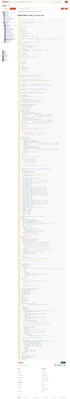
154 (19, 191)
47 (19, 70)
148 (19, 184)
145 (19, 181)
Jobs (18, 393)
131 (19, 165)
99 (19, 129)
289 (19, 344)
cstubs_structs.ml (9, 39)
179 (19, 219)
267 (19, 319)
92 (19, 121)
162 (19, 200)
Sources (6, 22)
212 (19, 257)
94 (19, 123)
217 (19, 262)
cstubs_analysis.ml (9, 28)
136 (19, 171)
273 (19, 326)
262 (19, 313)
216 (19, 261)
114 (19, 146)
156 (19, 193)
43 (19, 65)
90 (19, 119)
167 (19, 206)
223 (19, 269)
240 (19, 288)
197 (19, 240)
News (27, 1)
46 (19, 69)
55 (19, 79)
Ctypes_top (8, 21)
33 (19, 54)
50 (19, 73)
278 (19, 331)
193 (19, 235)
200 (19, 243)
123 (19, 156)
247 (19, 296)
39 (19, 61)
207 (19, 251)
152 (19, 189)
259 (19, 310)
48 (19, 71)
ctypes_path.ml (8, 40)
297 (19, 353)
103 (19, 133)
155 (19, 192)
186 (19, 227)
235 (19, 283)
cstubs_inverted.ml (9, 36)
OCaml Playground (45, 389)
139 (19, 174)
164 (19, 202)
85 (19, 113)
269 (19, 321)
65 (19, 90)
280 (19, 334)
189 (19, 231)
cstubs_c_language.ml (9, 29)
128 (19, 162)
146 (19, 182)
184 (19, 225)
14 (19, 33)
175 (19, 215)
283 (19, 337)
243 (19, 292)
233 (19, 280)
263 (19, 314)
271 (19, 323)
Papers (43, 386)
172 (19, 211)
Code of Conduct (63, 397)
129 (19, 163)
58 (19, 82)
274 (19, 327)
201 (19, 244)
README (6, 15)
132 (19, 166)
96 (19, 125)
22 (19, 42)
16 (19, 35)
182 (19, 223)
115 (19, 147)
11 (19, 29)
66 (19, 91)
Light (54, 362)
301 (19, 357)
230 (19, 277)
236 (19, 284)
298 (19, 354)
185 (19, 226)
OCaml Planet (20, 391)
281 (19, 335)
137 (19, 172)
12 (19, 30)
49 (19, 72)
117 (19, 149)
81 (19, 108)
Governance (45, 397)
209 (19, 253)
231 (19, 278)
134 (19, 168)
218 (19, 263)
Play (30, 1)
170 (19, 209)
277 (19, 330)
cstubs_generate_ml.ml (10, 35)
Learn (12, 1)
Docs (13, 8)
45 (19, 68)
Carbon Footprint (36, 397)
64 (19, 89)
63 (19, 88)
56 (19, 80)
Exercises (43, 384)
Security (26, 397)
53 (19, 77)
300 (19, 356)
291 (19, 346)
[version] (11, 6)
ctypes (4, 6)
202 (19, 245)
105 (19, 136)
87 (19, 115)
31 (19, 52)
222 (19, 268)
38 (19, 60)
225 (19, 271)
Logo (43, 391)
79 (19, 106)
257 (19, 308)
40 (19, 62)
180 (19, 220)
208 (19, 252)
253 (19, 303)
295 (19, 351)
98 (19, 128)
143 (19, 179)
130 (19, 164)
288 (19, 343)
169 (19, 208)
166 (19, 205)
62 (19, 87)
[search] (66, 2)
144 (19, 180)
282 (19, 336)
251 (19, 301)
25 (19, 45)
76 (19, 103)
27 (19, 47)
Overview (6, 8)
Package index (20, 11)
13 (19, 31)
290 (19, 345)
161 (19, 199)
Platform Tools (44, 375)
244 (19, 293)
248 (19, 297)
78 (19, 105)
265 (19, 317)
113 (19, 145)
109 (19, 140)
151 (19, 188)
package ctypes (5, 11)
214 (19, 259)
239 (19, 287)
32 (19, 53)
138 (19, 173)
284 (19, 338)
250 (19, 300)
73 (19, 99)
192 (19, 234)
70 (19, 96)
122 (19, 155)
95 (19, 124)
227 (19, 274)
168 (19, 207)
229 (19, 276)
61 (19, 86)
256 (19, 306)
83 (19, 111)
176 (19, 216)
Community (23, 1)
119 (19, 151)
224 (19, 270)
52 (19, 76)
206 (19, 250)
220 (19, 266)
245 (19, 294)
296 (19, 352)
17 (19, 36)
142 (19, 177)
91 (19, 120)
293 (19, 348)
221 (19, 267)
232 (19, 279)
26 (19, 46)
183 (19, 224)
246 (19, 295)
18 (19, 37)
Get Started (44, 373)
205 (19, 249)
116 (19, 148)
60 (19, 85)
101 (19, 131)
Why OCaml (20, 380)
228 (19, 275)
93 (19, 122)
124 (19, 157)
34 (19, 55)
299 (19, 355)
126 (19, 159)
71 (19, 97)
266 (19, 318)
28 (19, 48)
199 (19, 242)
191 (19, 233)
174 (19, 214)
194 (19, 236)
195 (19, 237)
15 (19, 34)
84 (19, 112)
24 (19, 44)
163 (19, 201)
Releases (19, 373)
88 (19, 116)
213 (19, 258)
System (63, 362)
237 (19, 285)
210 (19, 254)
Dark (59, 362)
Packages (18, 1)
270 (19, 322)
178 (19, 218)
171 (19, 210)
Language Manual (45, 377)
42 (19, 64)
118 (19, 150)
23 (19, 43)
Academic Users (20, 377)
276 (19, 329)
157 (19, 194)
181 (19, 222)
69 (19, 95)
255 (19, 305)
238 (19, 286)
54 (19, 78)
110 (19, 141)
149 (19, 185)
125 (19, 158)
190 (19, 232)
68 (19, 94)
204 (19, 248)
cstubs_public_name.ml (10, 38)
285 (19, 339)
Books (43, 382)
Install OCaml (44, 371)
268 (19, 320)
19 (19, 38)
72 (19, 98)
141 (19, 176)
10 (19, 28)
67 (19, 93)
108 (19, 139)
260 (19, 311)
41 (19, 63)
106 (19, 137)
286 (19, 340)
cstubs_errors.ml (9, 32)
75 (19, 102)
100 (19, 130)
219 (19, 265)
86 (19, 114)
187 (19, 228)
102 (19, 132)
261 (19, 312)
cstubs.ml (7, 26)
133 (19, 167)
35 (19, 56)
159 (19, 197)
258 (19, 309)
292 (19, 347)
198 (19, 241)
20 (19, 39)
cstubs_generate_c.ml (10, 33)
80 (19, 107)
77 (19, 104)
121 (19, 154)
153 (19, 190)
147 (19, 183)
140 (19, 175)
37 (19, 59)
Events (19, 389)
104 (19, 134)
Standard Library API (45, 380)
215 (19, 260)
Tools (15, 1)
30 (19, 51)
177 (19, 217)
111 (19, 142)
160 (19, 198)
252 (19, 302)
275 (19, 328)
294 (19, 349)
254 (19, 304)
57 (19, 81)
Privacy (53, 397)
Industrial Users (20, 375)
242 (19, 291)
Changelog (19, 371)
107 (19, 138)
